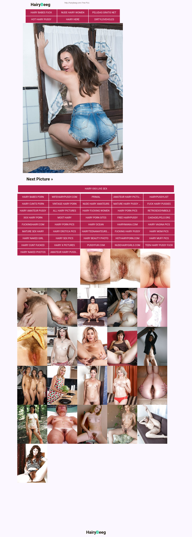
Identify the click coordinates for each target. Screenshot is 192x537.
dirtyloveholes (104, 19)
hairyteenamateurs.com (97, 231)
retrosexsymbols (159, 210)
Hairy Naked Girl (33, 238)
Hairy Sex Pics (64, 238)
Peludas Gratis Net (104, 12)
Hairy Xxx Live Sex (96, 188)
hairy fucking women (95, 210)
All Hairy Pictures (64, 210)
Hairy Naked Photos (32, 252)
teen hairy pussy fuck (159, 245)
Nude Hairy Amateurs (96, 203)
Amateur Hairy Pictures (128, 196)
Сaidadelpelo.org (159, 217)
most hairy (64, 217)
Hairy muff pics (159, 238)
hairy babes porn (33, 196)
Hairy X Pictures (64, 245)
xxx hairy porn (33, 217)
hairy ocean (96, 224)
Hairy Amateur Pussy (33, 210)
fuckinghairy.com (33, 224)
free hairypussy (127, 217)
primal (96, 196)
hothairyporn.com (127, 238)
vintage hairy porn (64, 203)
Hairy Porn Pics (127, 210)
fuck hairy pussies (159, 203)
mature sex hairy (33, 231)
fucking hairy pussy (127, 231)
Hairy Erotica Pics (64, 231)
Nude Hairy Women (72, 12)
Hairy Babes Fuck (41, 12)
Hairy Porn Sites (96, 217)
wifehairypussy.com (64, 196)
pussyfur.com (96, 245)
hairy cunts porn (33, 203)
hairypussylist (159, 196)
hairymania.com (127, 224)
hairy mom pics (159, 231)
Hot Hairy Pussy (41, 19)
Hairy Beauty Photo (96, 238)
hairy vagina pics (159, 224)
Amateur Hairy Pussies (64, 252)
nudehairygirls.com (127, 245)
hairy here (73, 19)
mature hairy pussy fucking (128, 203)
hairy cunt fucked (33, 245)
